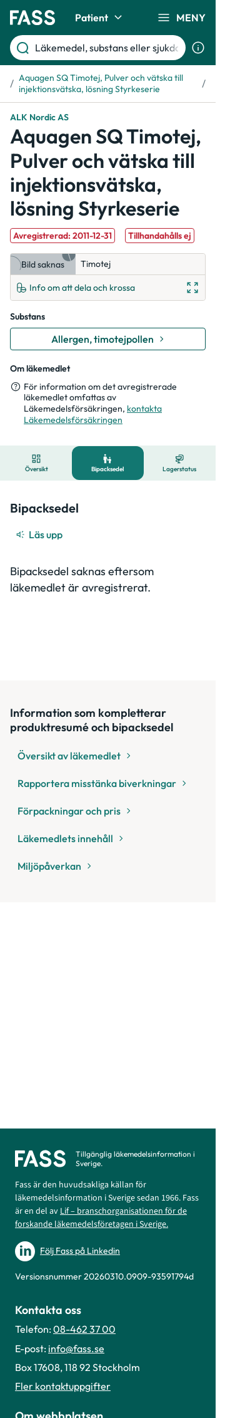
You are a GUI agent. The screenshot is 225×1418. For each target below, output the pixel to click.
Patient (100, 17)
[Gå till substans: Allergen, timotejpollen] (108, 339)
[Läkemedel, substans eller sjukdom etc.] (108, 47)
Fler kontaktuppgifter (63, 1386)
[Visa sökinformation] (198, 47)
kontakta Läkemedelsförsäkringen (93, 414)
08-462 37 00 (84, 1329)
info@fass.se (76, 1348)
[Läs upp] (40, 534)
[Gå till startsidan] (32, 17)
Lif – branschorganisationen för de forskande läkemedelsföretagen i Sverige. (101, 1218)
